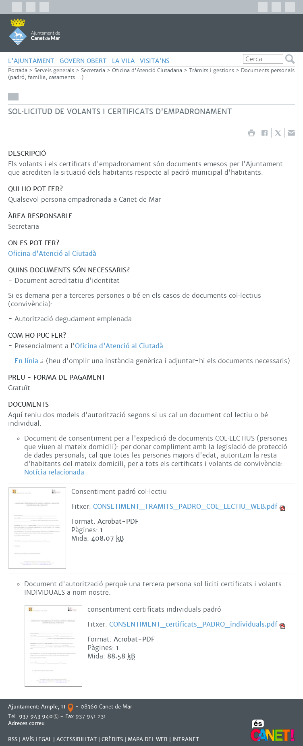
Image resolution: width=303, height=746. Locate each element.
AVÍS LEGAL (37, 739)
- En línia (23, 361)
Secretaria (93, 70)
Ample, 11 (53, 706)
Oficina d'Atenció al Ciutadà (52, 253)
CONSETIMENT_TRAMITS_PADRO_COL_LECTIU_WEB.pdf (185, 506)
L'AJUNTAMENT (31, 61)
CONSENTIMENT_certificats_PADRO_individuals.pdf (193, 624)
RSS (12, 739)
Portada (17, 70)
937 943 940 (36, 716)
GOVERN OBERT (83, 61)
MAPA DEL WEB (148, 739)
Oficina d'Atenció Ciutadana (147, 70)
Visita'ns (154, 61)
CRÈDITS (112, 739)
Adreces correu (27, 723)
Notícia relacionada (54, 472)
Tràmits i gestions (211, 70)
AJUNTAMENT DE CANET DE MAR (34, 32)
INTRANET (185, 739)
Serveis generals (54, 70)
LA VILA (123, 61)
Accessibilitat (76, 739)
